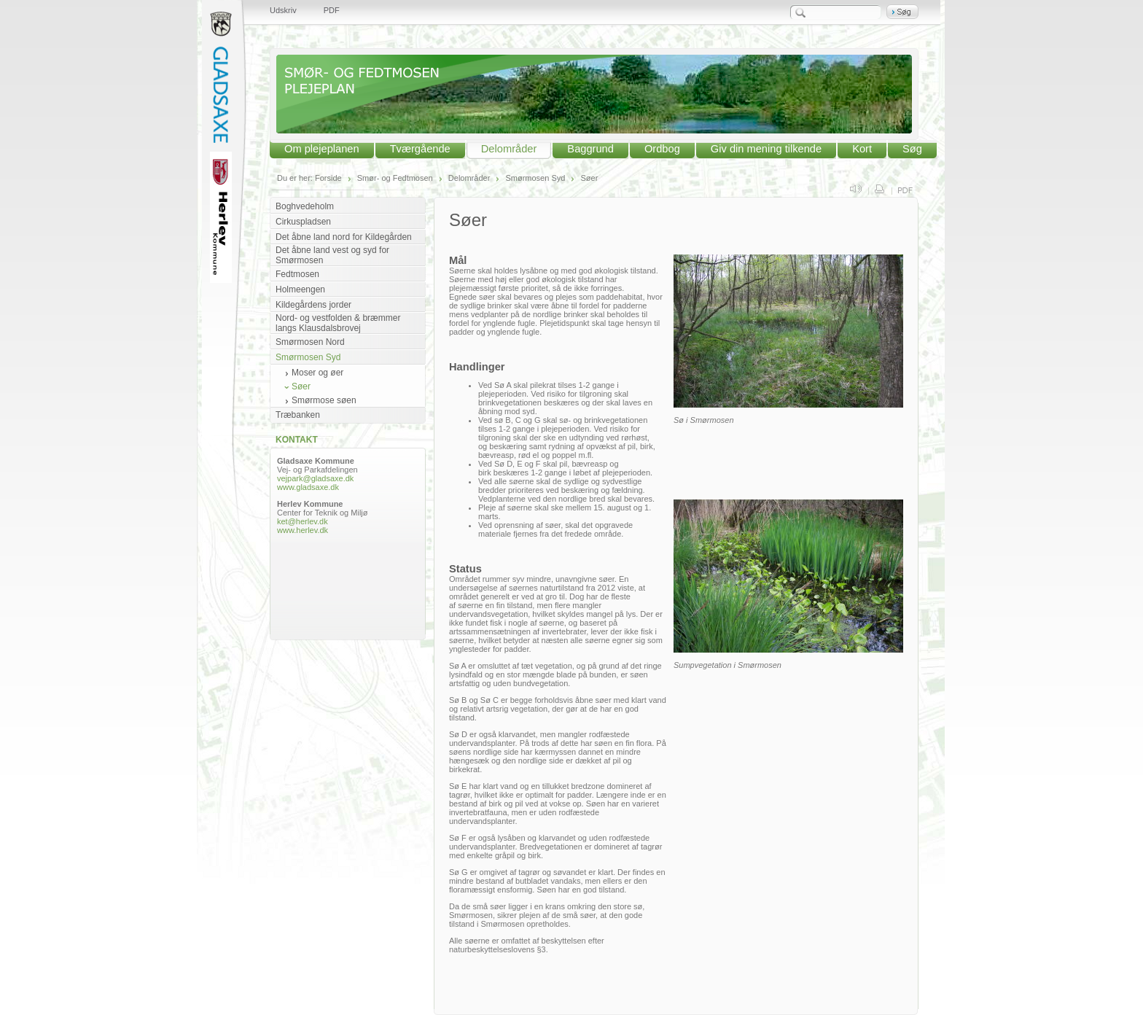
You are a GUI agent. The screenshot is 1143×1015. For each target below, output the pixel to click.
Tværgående (420, 149)
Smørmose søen (324, 400)
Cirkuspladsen (303, 222)
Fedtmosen (297, 274)
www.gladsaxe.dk (308, 487)
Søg (912, 149)
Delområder (509, 149)
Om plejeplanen (321, 149)
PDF (332, 10)
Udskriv (283, 10)
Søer (589, 178)
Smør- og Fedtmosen (395, 178)
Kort (862, 149)
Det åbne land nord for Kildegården (344, 237)
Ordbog (662, 149)
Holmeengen (300, 289)
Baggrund (590, 149)
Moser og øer (317, 373)
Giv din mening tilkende (766, 149)
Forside (328, 178)
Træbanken (298, 415)
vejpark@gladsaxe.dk (315, 478)
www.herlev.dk (302, 530)
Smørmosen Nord (310, 342)
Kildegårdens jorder (313, 305)
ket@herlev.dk (303, 521)
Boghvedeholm (305, 206)
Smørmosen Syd (535, 178)
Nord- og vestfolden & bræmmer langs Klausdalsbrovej (338, 323)
